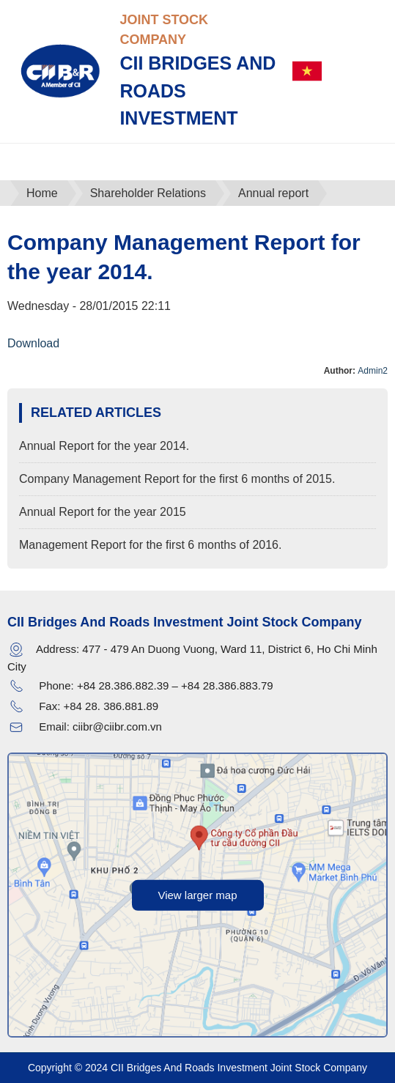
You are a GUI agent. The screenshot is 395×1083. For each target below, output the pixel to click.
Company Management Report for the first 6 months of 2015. (177, 479)
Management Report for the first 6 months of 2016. (150, 545)
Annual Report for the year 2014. (104, 446)
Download (33, 343)
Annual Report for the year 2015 (102, 512)
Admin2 (373, 371)
